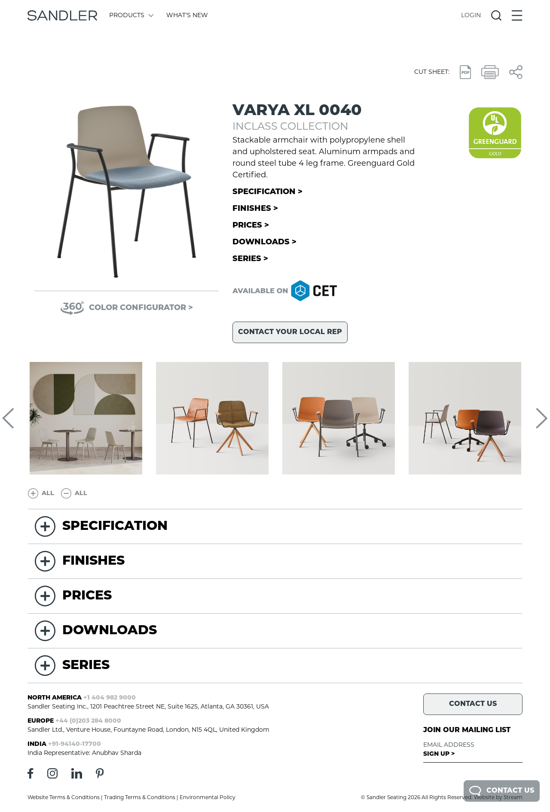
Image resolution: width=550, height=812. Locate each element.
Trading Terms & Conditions (139, 797)
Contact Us (501, 791)
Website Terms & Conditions (64, 797)
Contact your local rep (290, 332)
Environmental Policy (207, 797)
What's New (187, 15)
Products (131, 15)
